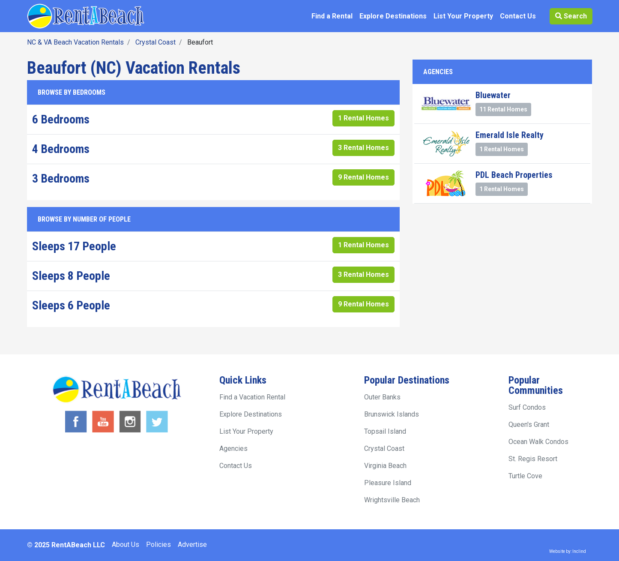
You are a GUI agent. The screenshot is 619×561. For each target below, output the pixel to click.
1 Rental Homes (363, 118)
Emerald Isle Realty (509, 135)
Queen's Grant (528, 424)
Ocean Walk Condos (538, 442)
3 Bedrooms (61, 178)
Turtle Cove (525, 476)
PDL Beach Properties (514, 175)
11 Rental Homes (503, 109)
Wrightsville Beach (392, 500)
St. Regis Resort (532, 459)
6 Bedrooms (61, 119)
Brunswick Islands (391, 414)
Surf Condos (527, 407)
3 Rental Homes (363, 148)
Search (571, 16)
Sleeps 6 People (71, 305)
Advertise (192, 544)
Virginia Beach (385, 466)
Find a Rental (332, 16)
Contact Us (518, 16)
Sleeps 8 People (71, 276)
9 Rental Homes (363, 177)
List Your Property (463, 16)
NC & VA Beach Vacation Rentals (75, 42)
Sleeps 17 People (74, 246)
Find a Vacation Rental (252, 397)
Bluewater (493, 95)
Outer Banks (382, 397)
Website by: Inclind (567, 551)
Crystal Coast (155, 42)
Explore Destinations (393, 16)
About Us (125, 544)
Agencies (233, 448)
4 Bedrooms (61, 149)
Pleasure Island (387, 483)
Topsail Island (385, 431)
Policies (158, 544)
